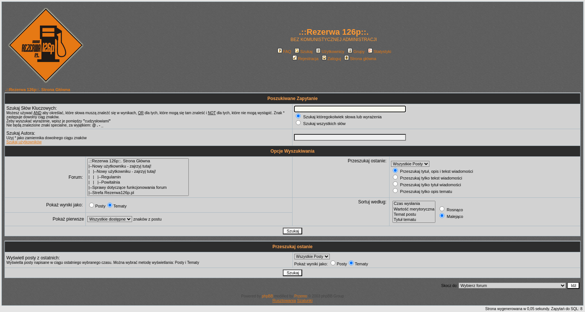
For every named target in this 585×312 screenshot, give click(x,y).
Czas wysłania (414, 203)
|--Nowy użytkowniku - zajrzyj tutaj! (138, 166)
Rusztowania (284, 300)
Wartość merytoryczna (414, 209)
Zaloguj (331, 58)
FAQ (284, 51)
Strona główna (360, 58)
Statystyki (379, 51)
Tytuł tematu (414, 219)
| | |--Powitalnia (138, 182)
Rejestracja (305, 58)
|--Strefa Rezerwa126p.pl (138, 193)
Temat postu (414, 214)
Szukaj (304, 51)
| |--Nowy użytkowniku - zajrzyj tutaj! (138, 171)
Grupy (356, 51)
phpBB (267, 296)
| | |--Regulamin (138, 177)
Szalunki (305, 300)
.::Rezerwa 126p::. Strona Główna (37, 89)
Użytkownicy (330, 51)
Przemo (300, 296)
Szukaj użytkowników (23, 142)
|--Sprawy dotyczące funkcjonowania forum (138, 187)
